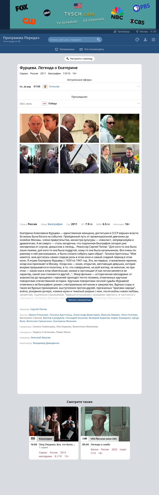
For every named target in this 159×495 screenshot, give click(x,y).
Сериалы (93, 473)
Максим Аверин (110, 274)
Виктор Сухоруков (53, 277)
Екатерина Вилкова (64, 280)
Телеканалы (62, 49)
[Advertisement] (79, 198)
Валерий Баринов (99, 277)
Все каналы (46, 473)
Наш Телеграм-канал (72, 482)
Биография (55, 224)
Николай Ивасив (40, 296)
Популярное (63, 473)
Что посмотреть (94, 49)
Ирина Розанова (38, 274)
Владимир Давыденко (46, 302)
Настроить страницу (81, 58)
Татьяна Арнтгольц (61, 274)
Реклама (53, 482)
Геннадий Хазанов (77, 277)
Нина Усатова (129, 274)
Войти (116, 473)
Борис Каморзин (121, 277)
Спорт (106, 473)
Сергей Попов (38, 268)
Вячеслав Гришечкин (39, 280)
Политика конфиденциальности (104, 482)
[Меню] (139, 86)
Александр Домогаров (86, 274)
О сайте (42, 482)
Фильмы (79, 473)
